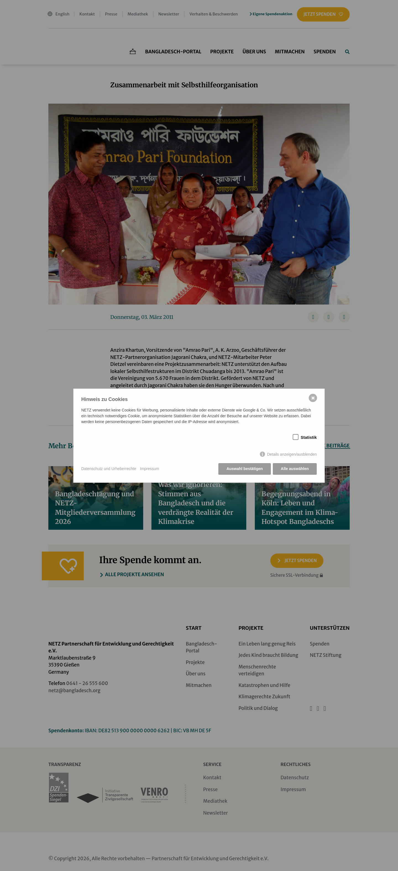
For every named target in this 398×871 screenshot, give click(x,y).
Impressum (149, 468)
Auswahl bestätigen (244, 468)
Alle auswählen (295, 468)
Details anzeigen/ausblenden (292, 454)
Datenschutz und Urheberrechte (108, 468)
